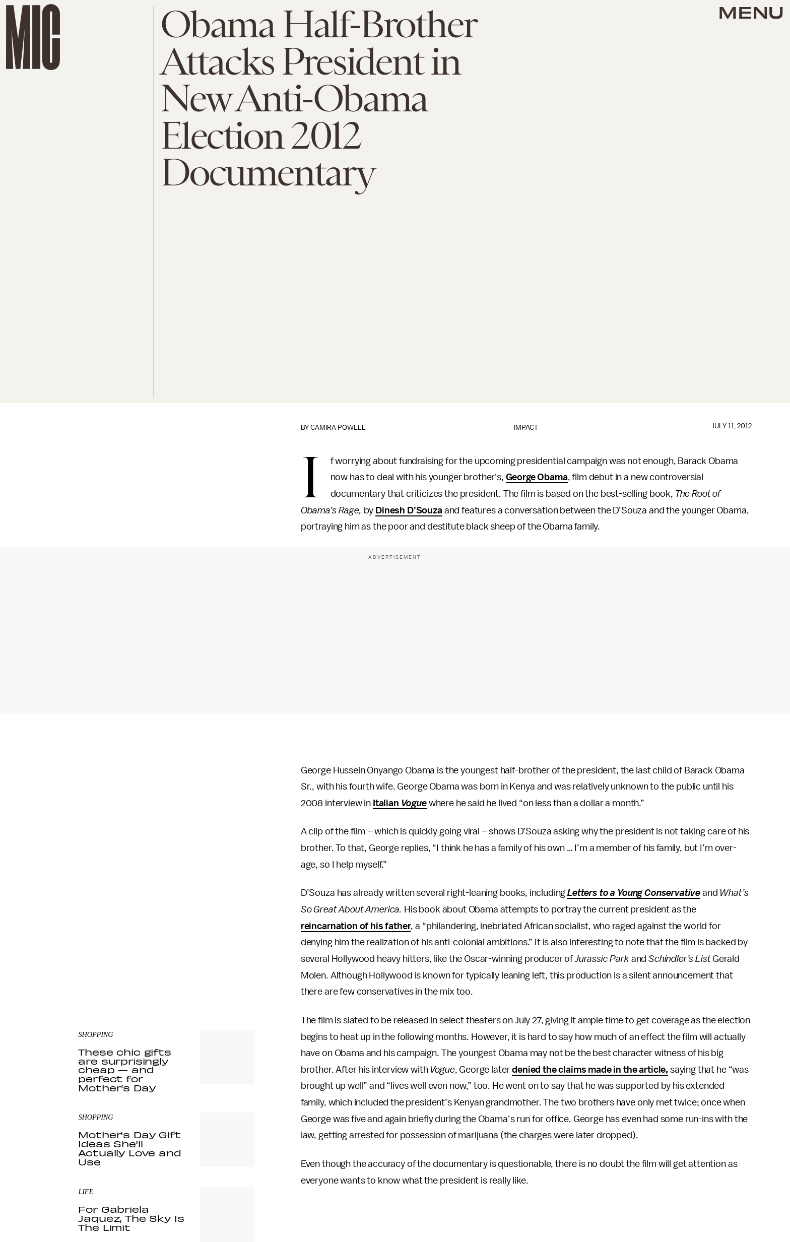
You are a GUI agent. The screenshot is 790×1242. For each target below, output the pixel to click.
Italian (387, 803)
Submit (229, 933)
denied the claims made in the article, (590, 1070)
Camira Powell (338, 427)
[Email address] (166, 905)
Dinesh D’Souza (408, 510)
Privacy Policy (98, 953)
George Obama (537, 477)
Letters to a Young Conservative (633, 893)
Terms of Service (219, 947)
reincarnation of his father (356, 926)
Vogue (414, 803)
